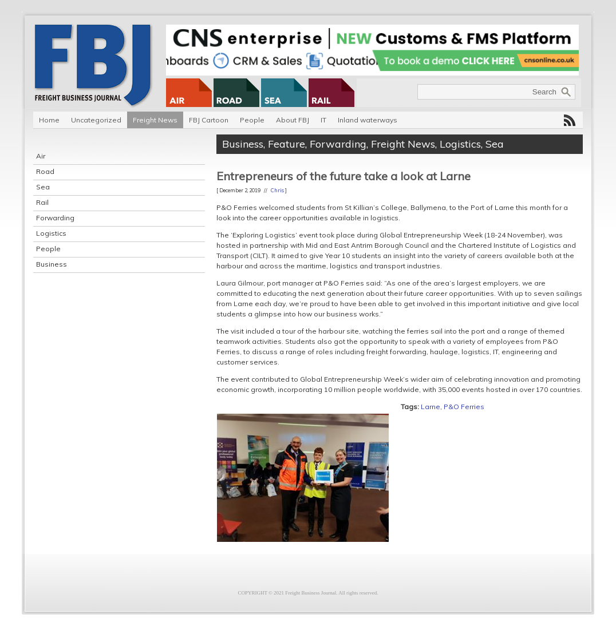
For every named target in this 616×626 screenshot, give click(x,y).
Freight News (155, 120)
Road (45, 171)
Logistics (51, 233)
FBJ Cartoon (208, 120)
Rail (42, 202)
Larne (430, 406)
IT (323, 120)
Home (49, 120)
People (252, 120)
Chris (277, 190)
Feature (286, 143)
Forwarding (55, 217)
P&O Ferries (464, 406)
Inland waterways (367, 120)
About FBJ (292, 120)
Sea (43, 187)
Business (51, 264)
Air (40, 156)
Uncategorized (96, 120)
